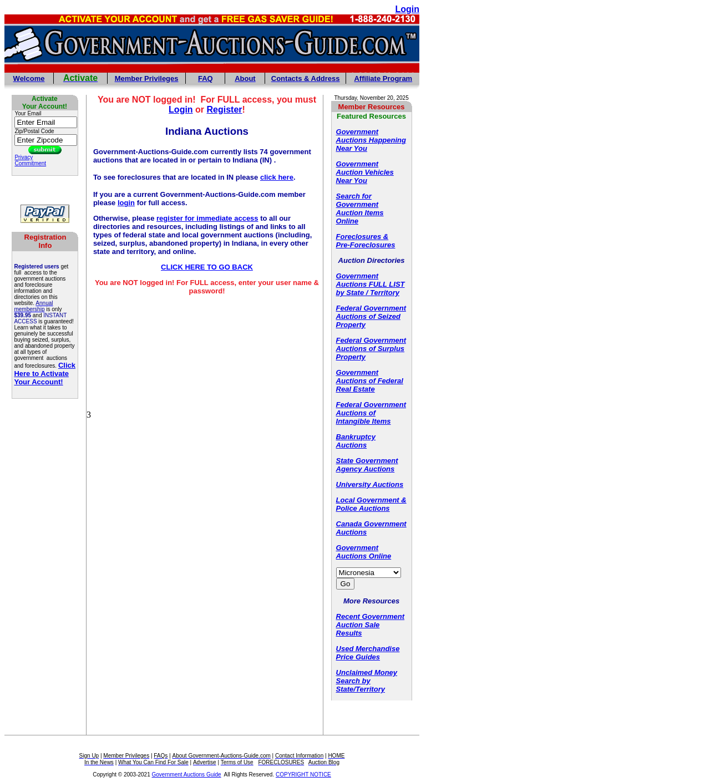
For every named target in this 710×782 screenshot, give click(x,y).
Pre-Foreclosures (365, 245)
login (126, 203)
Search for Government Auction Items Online (360, 208)
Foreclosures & (362, 236)
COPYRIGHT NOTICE (303, 774)
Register (224, 109)
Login (181, 109)
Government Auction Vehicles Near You (365, 172)
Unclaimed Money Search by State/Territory (367, 680)
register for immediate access (207, 218)
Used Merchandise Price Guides (368, 652)
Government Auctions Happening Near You (371, 140)
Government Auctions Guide (186, 774)
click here (276, 177)
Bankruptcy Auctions (356, 441)
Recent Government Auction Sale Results (370, 624)
